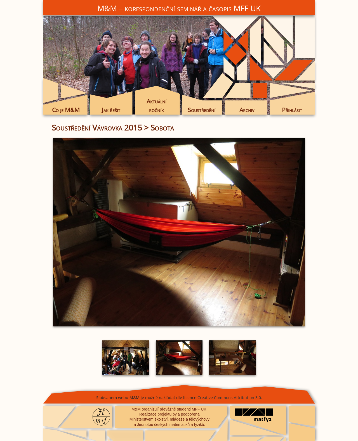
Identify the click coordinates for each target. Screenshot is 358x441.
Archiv (246, 110)
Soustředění (201, 110)
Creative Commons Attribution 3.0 (229, 397)
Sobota (162, 127)
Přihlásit (292, 110)
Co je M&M (66, 110)
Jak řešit (111, 110)
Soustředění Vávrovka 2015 (97, 127)
